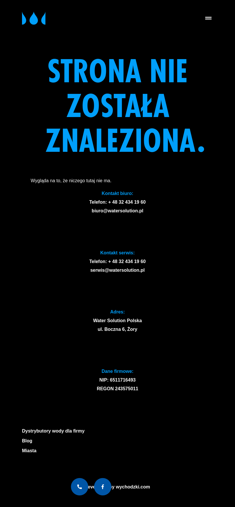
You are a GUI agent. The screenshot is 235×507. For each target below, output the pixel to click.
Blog (27, 440)
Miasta (30, 451)
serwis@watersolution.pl (117, 270)
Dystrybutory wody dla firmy (53, 430)
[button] (208, 18)
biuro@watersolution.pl (117, 210)
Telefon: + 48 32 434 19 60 (117, 202)
